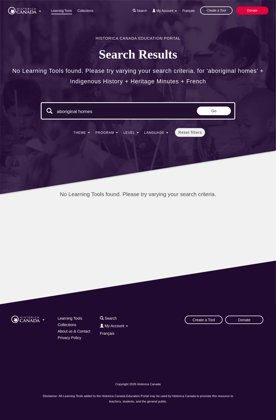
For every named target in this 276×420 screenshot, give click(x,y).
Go (214, 111)
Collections (85, 11)
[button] (24, 9)
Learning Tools (61, 11)
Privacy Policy (69, 338)
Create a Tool (216, 10)
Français (188, 11)
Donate (252, 10)
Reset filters (190, 132)
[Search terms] (102, 111)
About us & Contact (74, 331)
